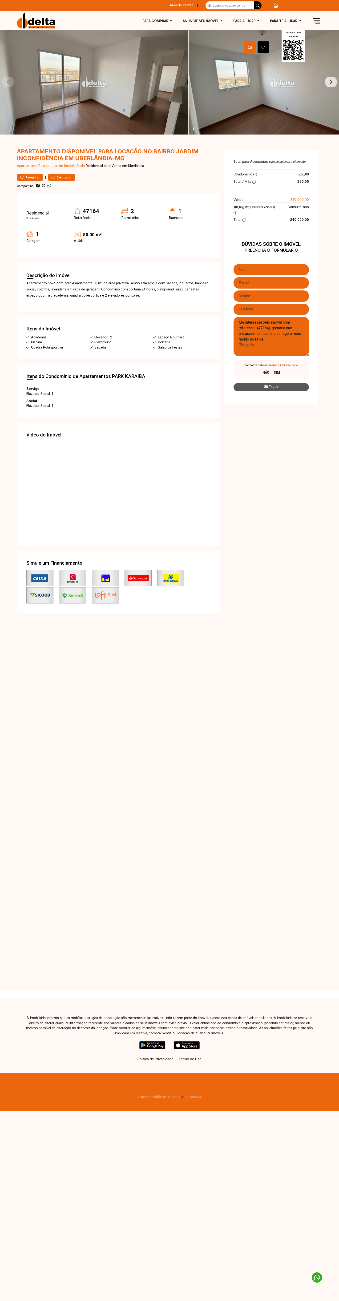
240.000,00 (299, 212)
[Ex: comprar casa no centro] (230, 5)
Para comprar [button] (155, 21)
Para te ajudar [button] (284, 21)
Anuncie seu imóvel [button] (201, 21)
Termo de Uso (190, 1072)
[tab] (250, 47)
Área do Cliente (181, 5)
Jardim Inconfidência (68, 179)
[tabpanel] (169, 88)
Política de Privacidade (155, 1072)
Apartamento (27, 179)
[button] (275, 5)
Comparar (61, 190)
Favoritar (30, 190)
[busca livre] (258, 5)
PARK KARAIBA (128, 389)
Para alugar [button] (245, 21)
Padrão (43, 179)
